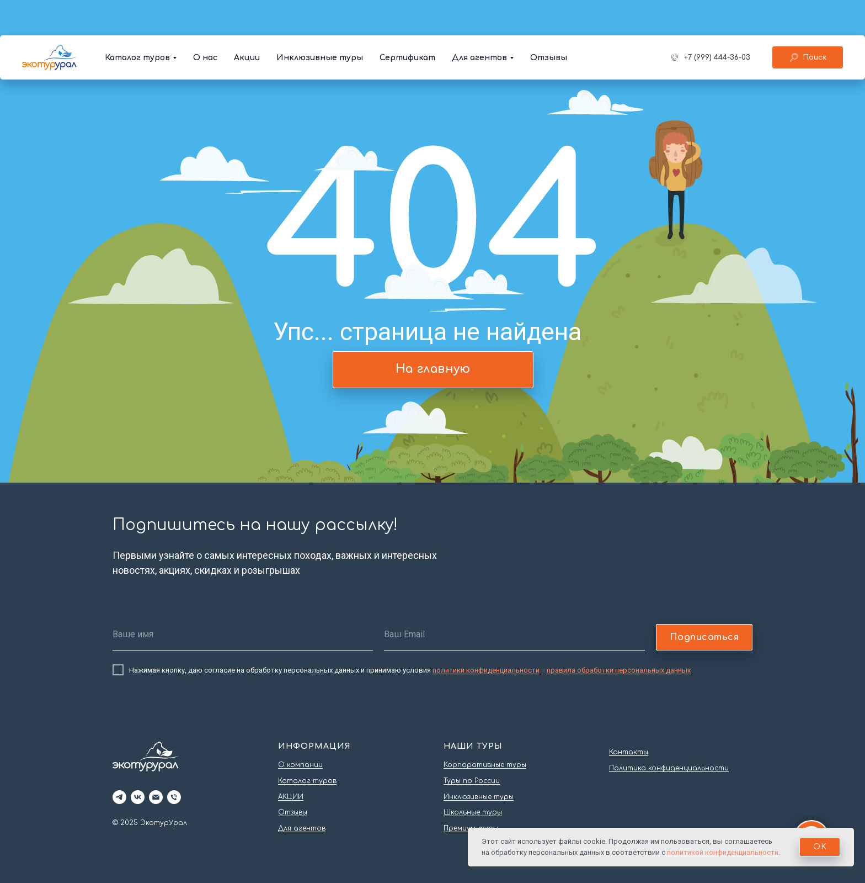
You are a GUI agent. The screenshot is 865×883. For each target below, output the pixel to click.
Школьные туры (473, 812)
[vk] (138, 797)
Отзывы (548, 22)
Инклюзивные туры (319, 22)
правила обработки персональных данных (619, 670)
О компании (300, 765)
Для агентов (479, 22)
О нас (205, 22)
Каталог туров (137, 22)
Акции (247, 22)
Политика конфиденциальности (669, 768)
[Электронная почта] (156, 797)
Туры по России (472, 781)
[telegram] (119, 797)
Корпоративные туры (485, 765)
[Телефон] (174, 797)
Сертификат (407, 22)
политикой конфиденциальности (722, 852)
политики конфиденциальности (486, 670)
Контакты (628, 752)
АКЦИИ (290, 797)
